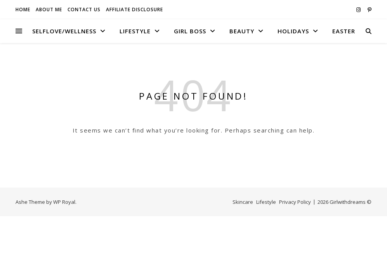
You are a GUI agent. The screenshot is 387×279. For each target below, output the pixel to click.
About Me (49, 9)
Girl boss (190, 31)
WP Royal (64, 201)
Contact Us (84, 9)
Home (23, 9)
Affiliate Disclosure (134, 9)
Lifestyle (135, 31)
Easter (343, 31)
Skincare (243, 201)
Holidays (293, 31)
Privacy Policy (295, 201)
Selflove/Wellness (64, 31)
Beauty (241, 31)
